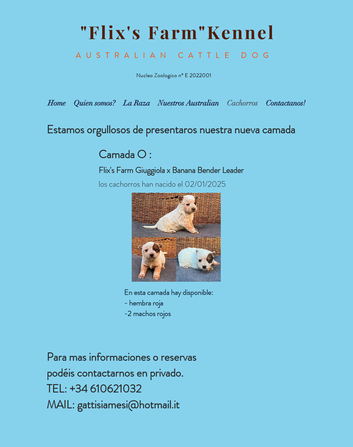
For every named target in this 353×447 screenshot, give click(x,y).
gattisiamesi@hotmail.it (128, 405)
